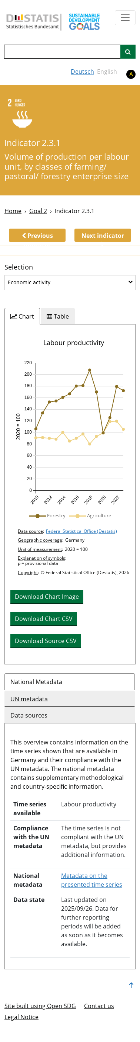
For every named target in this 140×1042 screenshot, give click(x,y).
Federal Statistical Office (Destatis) (81, 531)
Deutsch (82, 71)
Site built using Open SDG (40, 1006)
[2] (22, 114)
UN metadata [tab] (29, 699)
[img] (70, 433)
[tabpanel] (70, 494)
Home (12, 211)
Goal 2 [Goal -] (38, 211)
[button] (37, 235)
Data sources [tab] (28, 715)
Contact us (99, 1006)
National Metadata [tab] (36, 682)
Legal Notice (21, 1017)
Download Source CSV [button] (46, 641)
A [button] (131, 74)
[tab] (22, 316)
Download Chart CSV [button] (44, 619)
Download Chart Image (47, 597)
